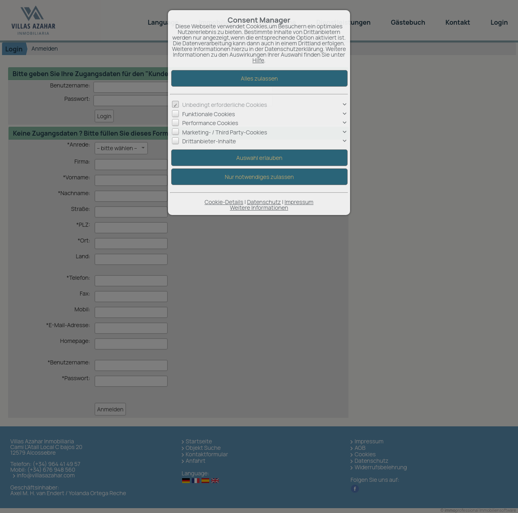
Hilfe (258, 60)
